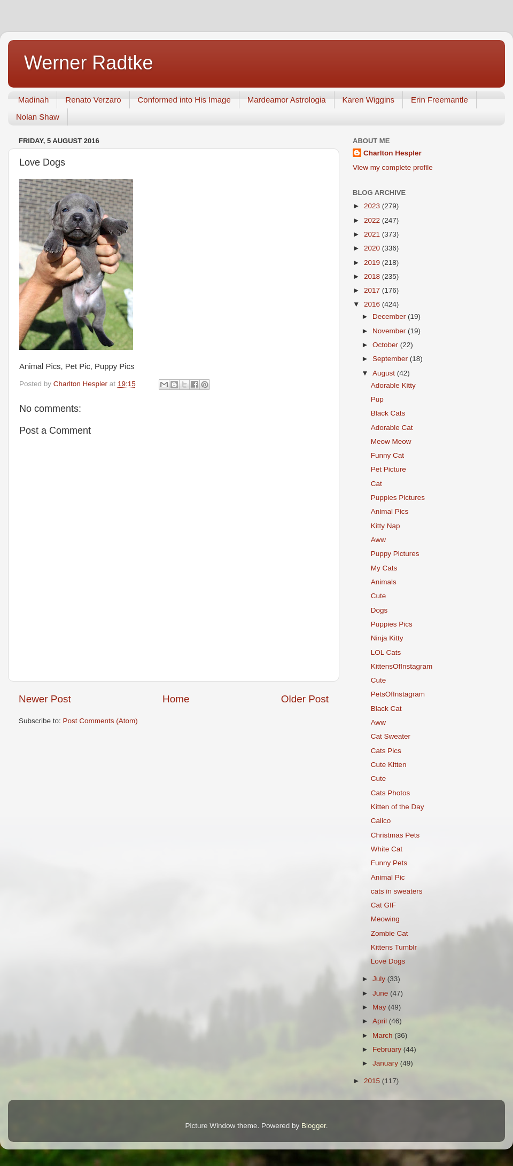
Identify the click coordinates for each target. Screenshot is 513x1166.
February (387, 1049)
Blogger (313, 1126)
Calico (381, 821)
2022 (373, 220)
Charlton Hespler (392, 153)
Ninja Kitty (387, 638)
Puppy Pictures (395, 554)
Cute (378, 596)
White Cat (386, 849)
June (381, 993)
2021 (373, 234)
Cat (376, 484)
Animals (384, 582)
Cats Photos (390, 793)
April (380, 1021)
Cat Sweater (390, 736)
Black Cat (386, 709)
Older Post (305, 699)
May (380, 1007)
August (384, 373)
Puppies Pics (392, 624)
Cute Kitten (389, 765)
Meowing (385, 919)
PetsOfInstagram (398, 694)
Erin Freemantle (439, 99)
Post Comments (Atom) (100, 721)
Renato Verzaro (93, 99)
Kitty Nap (385, 526)
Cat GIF (383, 905)
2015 (373, 1081)
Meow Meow (391, 441)
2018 (373, 276)
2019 (373, 263)
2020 (373, 248)
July (379, 979)
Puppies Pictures (398, 498)
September (391, 359)
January (386, 1063)
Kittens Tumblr (394, 947)
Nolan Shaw (37, 116)
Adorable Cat (392, 428)
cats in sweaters (397, 891)
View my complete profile (393, 167)
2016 (373, 304)
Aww (378, 540)
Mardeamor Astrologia (286, 99)
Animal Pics (390, 511)
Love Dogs (388, 961)
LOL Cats (386, 652)
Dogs (379, 610)
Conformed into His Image (184, 99)
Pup (377, 399)
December (390, 316)
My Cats (384, 568)
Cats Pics (386, 751)
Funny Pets (389, 863)
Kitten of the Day (397, 807)
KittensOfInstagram (402, 666)
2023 (373, 206)
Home (175, 699)
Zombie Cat (389, 933)
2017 (373, 290)
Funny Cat (387, 455)
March (383, 1035)
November (390, 331)
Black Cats (388, 413)
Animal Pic (388, 877)
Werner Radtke (88, 63)
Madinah (33, 99)
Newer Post (45, 699)
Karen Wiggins (369, 99)
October (386, 345)
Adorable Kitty (393, 385)
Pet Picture (388, 469)
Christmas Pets (395, 835)
